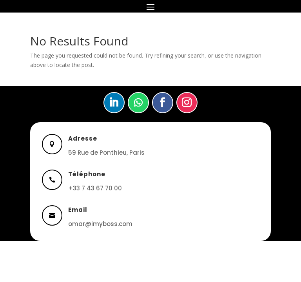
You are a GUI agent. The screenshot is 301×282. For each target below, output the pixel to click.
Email (77, 210)
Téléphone (86, 174)
